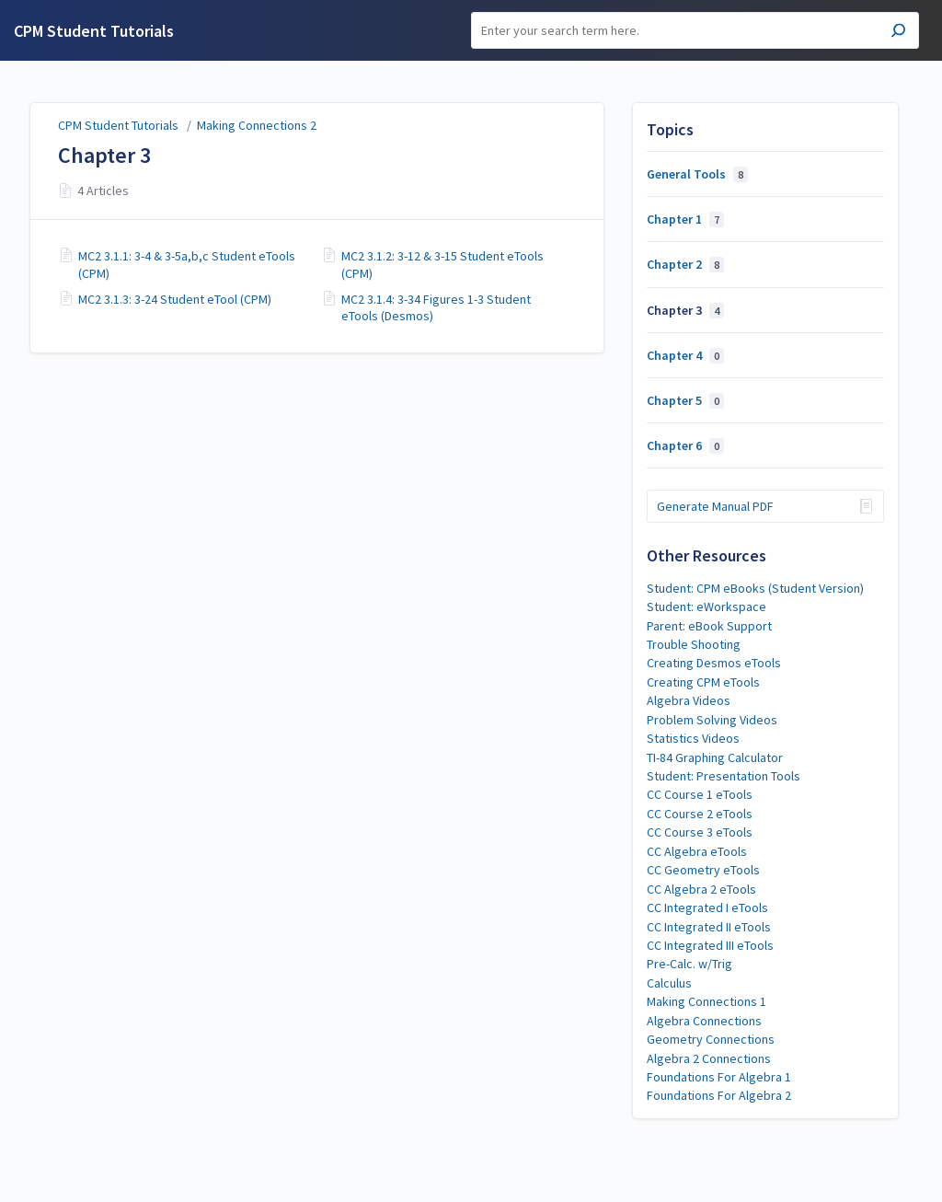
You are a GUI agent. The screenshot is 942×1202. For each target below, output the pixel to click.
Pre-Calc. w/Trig (689, 963)
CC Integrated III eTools (710, 945)
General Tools (697, 174)
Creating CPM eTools (703, 682)
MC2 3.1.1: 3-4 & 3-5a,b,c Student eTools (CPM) (186, 264)
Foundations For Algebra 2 (719, 1095)
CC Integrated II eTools (709, 927)
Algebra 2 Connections (709, 1058)
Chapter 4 (685, 355)
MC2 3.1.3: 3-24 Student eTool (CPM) (174, 299)
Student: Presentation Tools (723, 776)
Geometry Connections (711, 1039)
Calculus (669, 983)
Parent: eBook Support (709, 626)
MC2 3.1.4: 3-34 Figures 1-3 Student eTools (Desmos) (436, 307)
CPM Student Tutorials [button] (94, 30)
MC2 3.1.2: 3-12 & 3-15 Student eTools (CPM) (442, 264)
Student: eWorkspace (706, 606)
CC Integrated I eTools (707, 907)
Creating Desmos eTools (714, 662)
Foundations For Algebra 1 (719, 1077)
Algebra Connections (704, 1020)
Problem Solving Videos (712, 719)
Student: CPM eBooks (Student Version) (755, 588)
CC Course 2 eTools (699, 813)
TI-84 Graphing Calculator (715, 757)
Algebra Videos (688, 700)
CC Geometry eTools (703, 869)
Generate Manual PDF (715, 506)
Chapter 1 (685, 219)
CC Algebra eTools (697, 851)
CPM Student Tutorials (118, 125)
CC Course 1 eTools (699, 794)
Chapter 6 (685, 445)
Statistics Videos (693, 738)
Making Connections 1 (706, 1001)
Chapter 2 (685, 264)
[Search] (695, 30)
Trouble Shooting (694, 644)
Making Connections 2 (256, 125)
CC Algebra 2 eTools (701, 889)
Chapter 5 (685, 400)
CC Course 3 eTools (699, 832)
